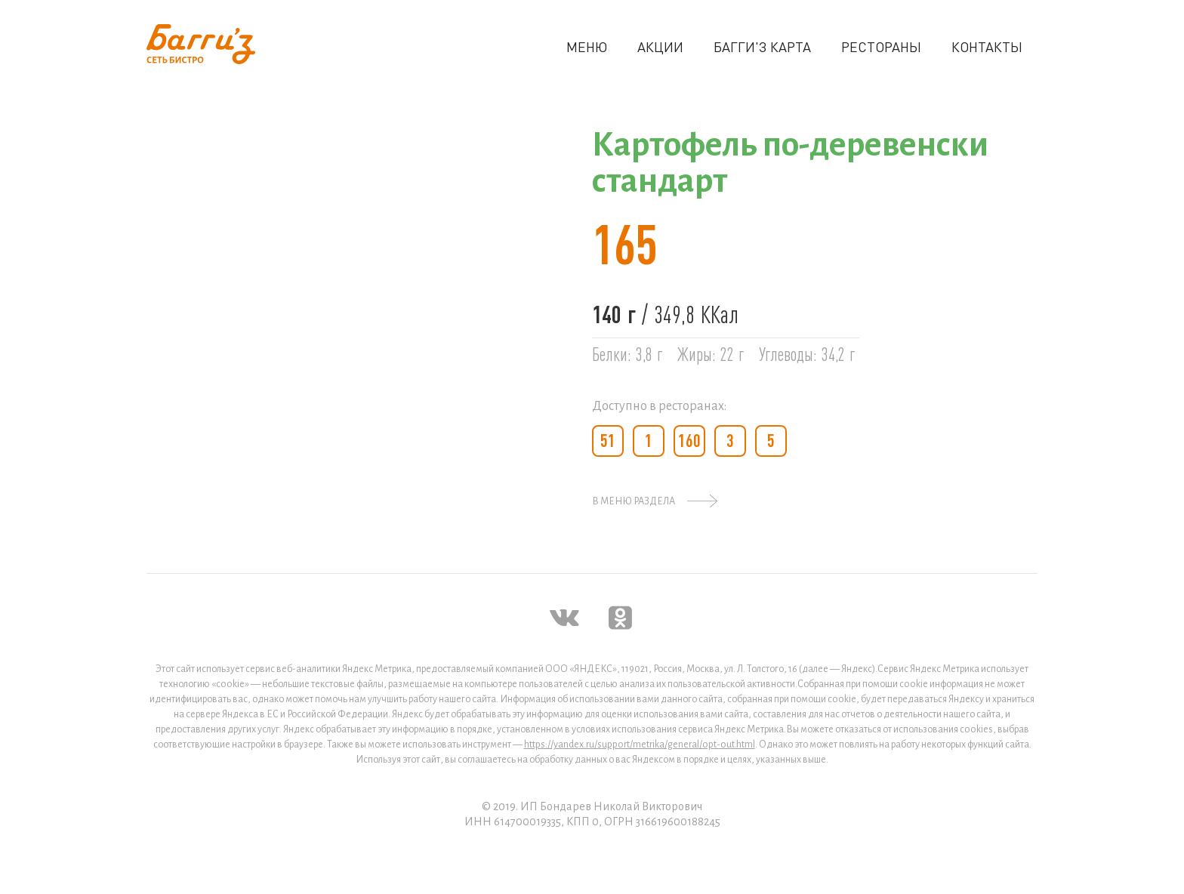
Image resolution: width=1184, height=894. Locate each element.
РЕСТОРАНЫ (881, 47)
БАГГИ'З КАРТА (762, 47)
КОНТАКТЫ (986, 47)
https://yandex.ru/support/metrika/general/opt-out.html (639, 744)
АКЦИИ (660, 47)
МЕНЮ (586, 47)
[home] (200, 44)
